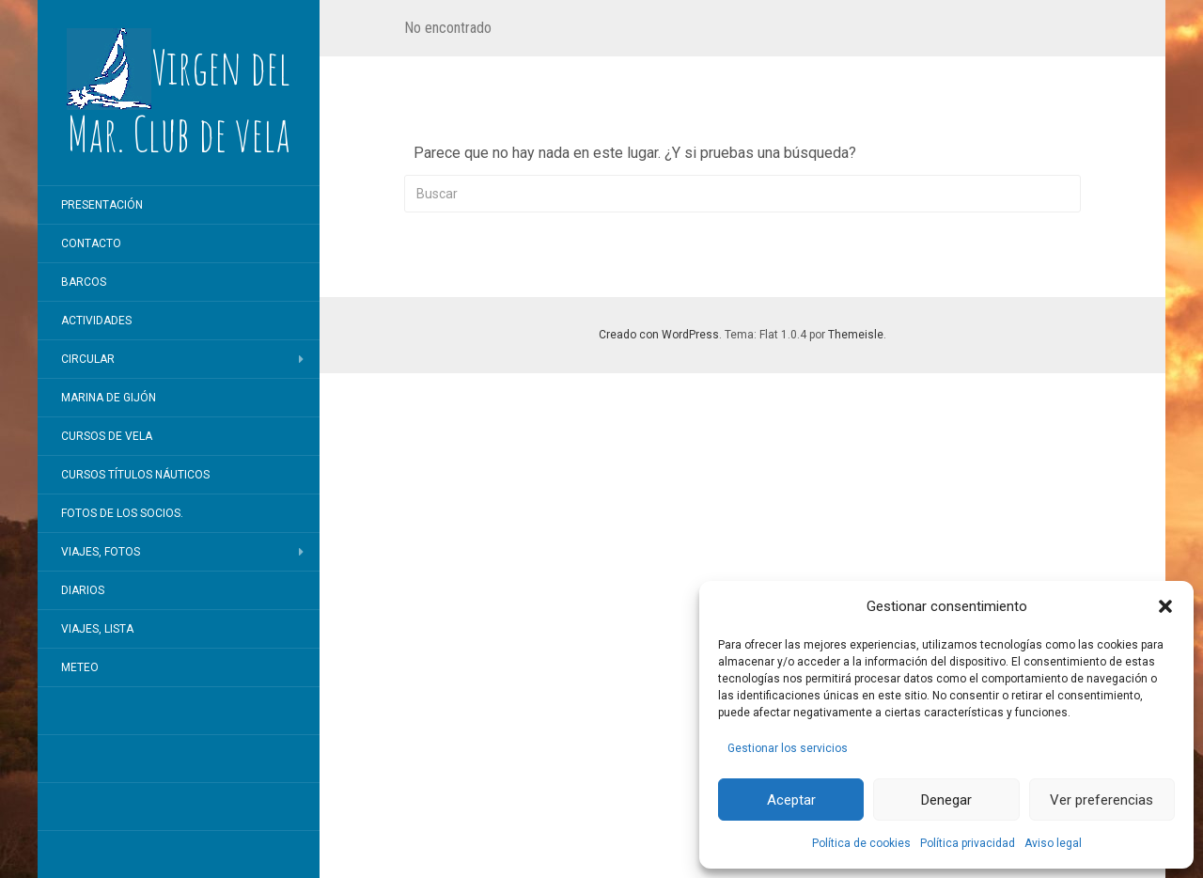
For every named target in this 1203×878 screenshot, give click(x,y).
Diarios (82, 590)
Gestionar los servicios (787, 748)
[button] (1165, 606)
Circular (88, 359)
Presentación (102, 205)
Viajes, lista (97, 628)
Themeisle (855, 334)
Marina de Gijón (108, 397)
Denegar (946, 800)
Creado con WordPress (659, 334)
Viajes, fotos (100, 551)
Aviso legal (1053, 843)
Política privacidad (967, 843)
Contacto (91, 243)
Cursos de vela (106, 436)
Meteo (80, 667)
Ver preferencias (1101, 800)
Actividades (96, 320)
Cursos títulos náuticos (135, 474)
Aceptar (791, 800)
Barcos (83, 282)
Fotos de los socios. (122, 513)
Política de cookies (861, 843)
